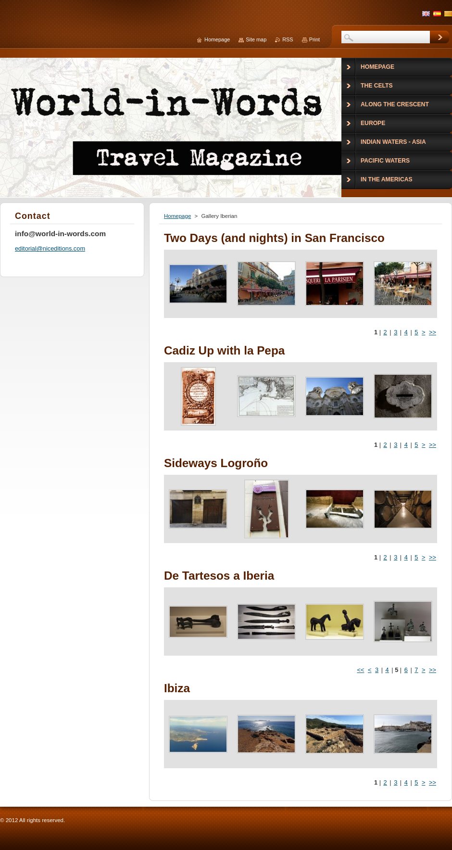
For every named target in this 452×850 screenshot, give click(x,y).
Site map (256, 39)
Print (314, 39)
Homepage (177, 216)
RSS (287, 39)
